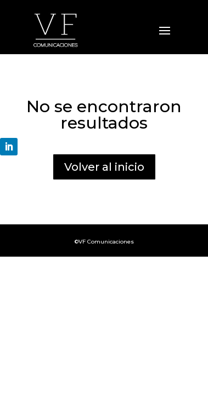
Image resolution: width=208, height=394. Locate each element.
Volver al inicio (104, 166)
